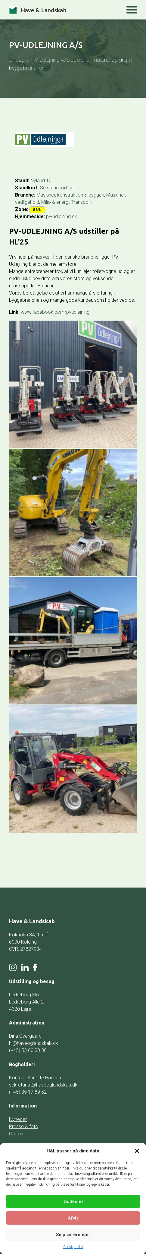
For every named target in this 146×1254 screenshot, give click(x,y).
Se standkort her (57, 188)
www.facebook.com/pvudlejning (55, 312)
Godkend (73, 1201)
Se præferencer (73, 1234)
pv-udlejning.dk (61, 216)
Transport (81, 202)
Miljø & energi (55, 202)
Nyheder (18, 1119)
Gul (37, 210)
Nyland (37, 180)
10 (48, 180)
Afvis (73, 1218)
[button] (137, 1151)
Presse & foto (23, 1126)
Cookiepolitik (73, 1247)
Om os (16, 1134)
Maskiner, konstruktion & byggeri (70, 195)
